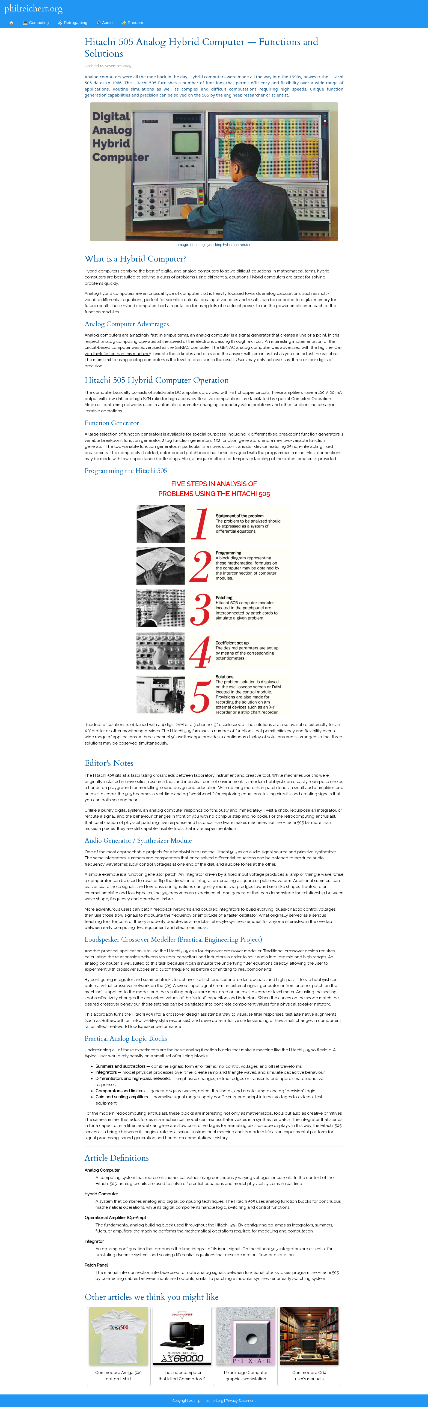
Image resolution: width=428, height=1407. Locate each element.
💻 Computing (36, 22)
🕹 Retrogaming (72, 22)
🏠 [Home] (11, 22)
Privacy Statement (240, 1401)
